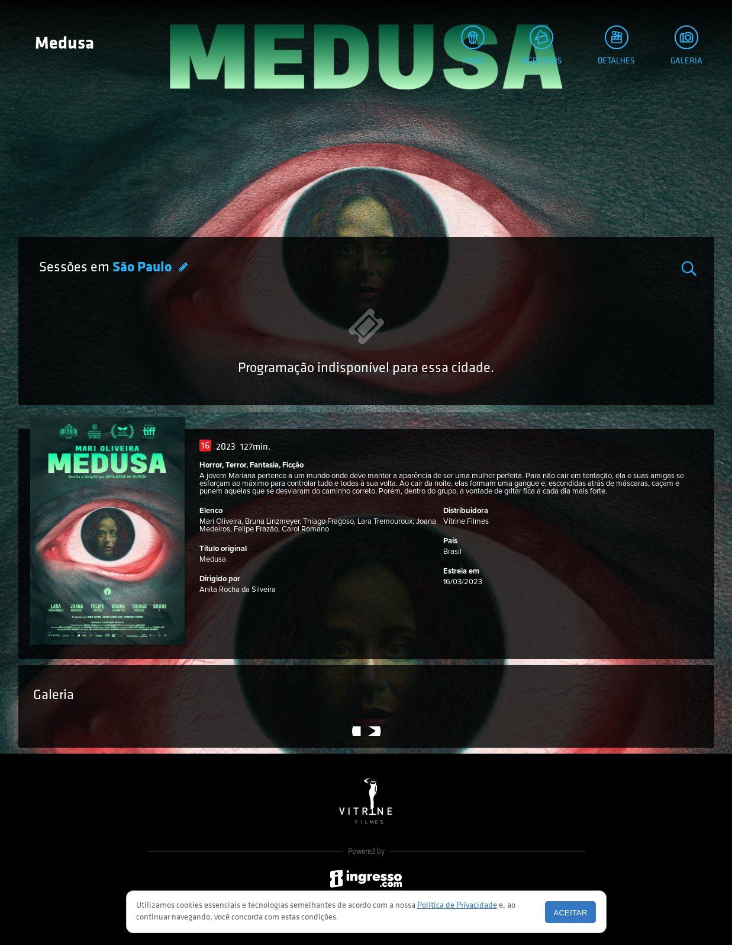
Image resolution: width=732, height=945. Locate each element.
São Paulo (143, 268)
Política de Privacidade (457, 905)
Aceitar (571, 912)
